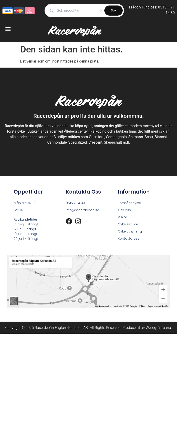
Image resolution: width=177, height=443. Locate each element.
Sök (113, 10)
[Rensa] (101, 10)
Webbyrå (153, 327)
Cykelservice (128, 224)
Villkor (122, 217)
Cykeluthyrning (130, 231)
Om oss (124, 210)
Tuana (166, 327)
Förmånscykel (129, 203)
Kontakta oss (128, 238)
